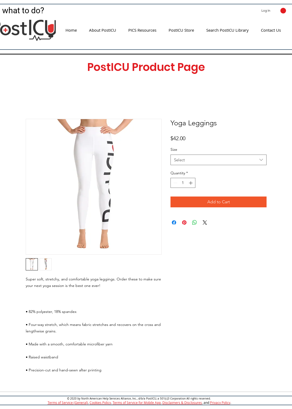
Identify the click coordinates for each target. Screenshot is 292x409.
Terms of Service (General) (68, 402)
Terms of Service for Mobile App (137, 402)
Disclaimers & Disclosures (182, 402)
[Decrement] (174, 183)
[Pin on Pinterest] (184, 222)
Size (173, 149)
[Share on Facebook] (174, 222)
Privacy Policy (220, 402)
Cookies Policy (100, 402)
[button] (283, 11)
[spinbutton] (183, 183)
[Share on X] (205, 222)
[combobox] (218, 160)
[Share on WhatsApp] (194, 222)
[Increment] (191, 183)
